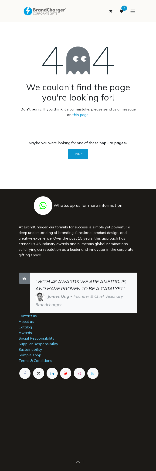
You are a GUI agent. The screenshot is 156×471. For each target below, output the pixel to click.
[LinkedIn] (52, 373)
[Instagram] (79, 373)
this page (80, 114)
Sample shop (30, 355)
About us (26, 321)
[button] (78, 461)
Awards (25, 332)
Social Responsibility (36, 338)
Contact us (28, 316)
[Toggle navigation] (132, 11)
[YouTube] (65, 373)
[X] (38, 373)
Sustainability (30, 349)
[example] (92, 373)
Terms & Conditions (35, 360)
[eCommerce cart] (110, 11)
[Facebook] (25, 373)
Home (78, 154)
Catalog (25, 327)
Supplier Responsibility (38, 343)
